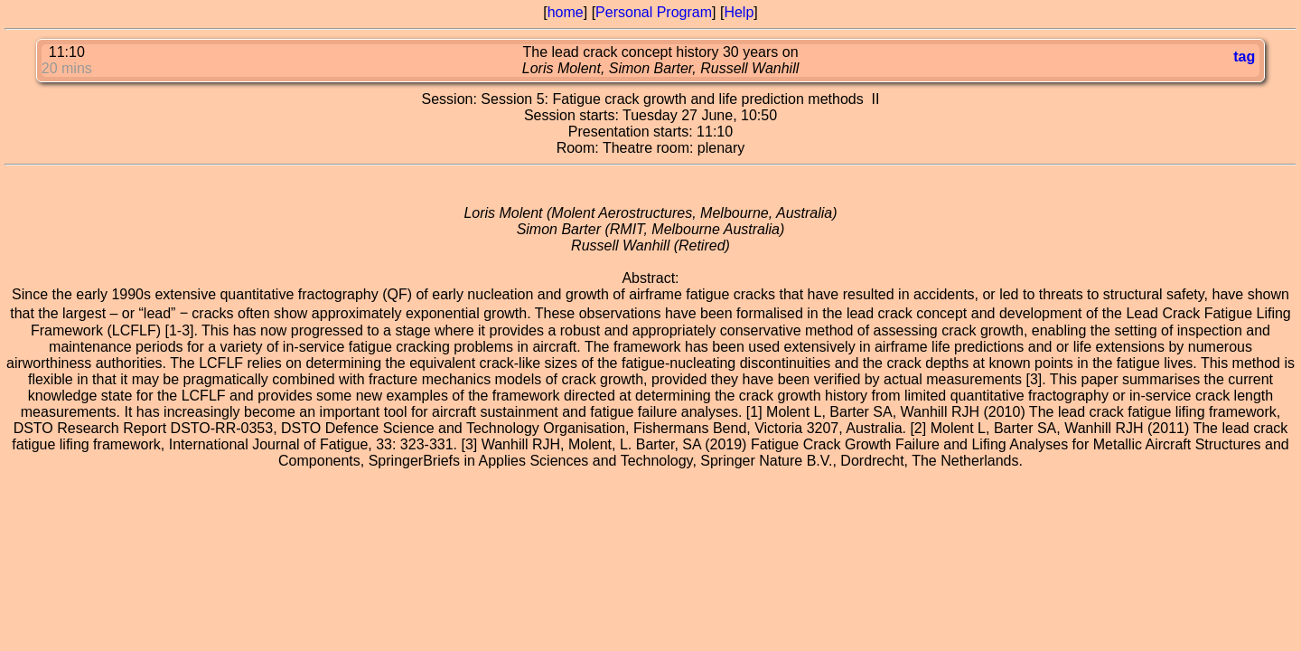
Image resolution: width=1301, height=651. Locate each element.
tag (1244, 56)
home (566, 12)
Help (738, 12)
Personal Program (653, 12)
